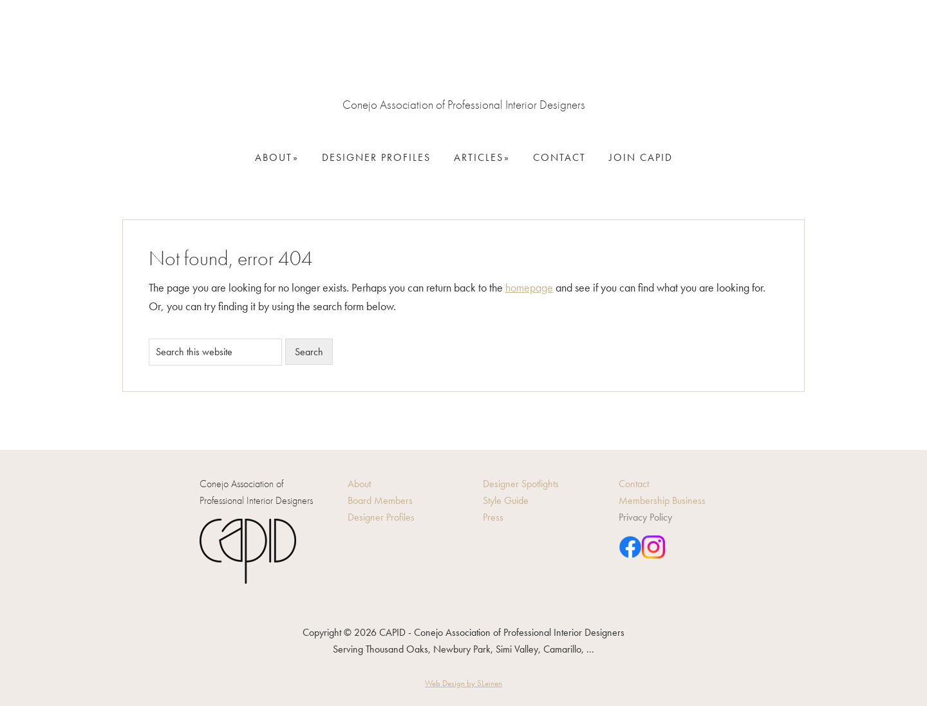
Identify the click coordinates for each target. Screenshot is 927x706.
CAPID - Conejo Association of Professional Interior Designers (463, 58)
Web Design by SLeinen (463, 683)
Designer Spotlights (521, 483)
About (359, 483)
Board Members (380, 500)
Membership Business (662, 500)
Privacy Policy (645, 517)
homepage (529, 287)
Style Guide (506, 500)
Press (493, 517)
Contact (634, 483)
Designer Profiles (381, 517)
